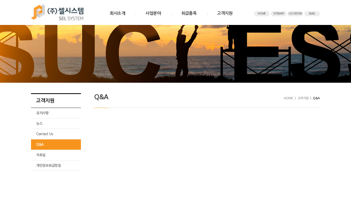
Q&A (40, 144)
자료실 (40, 155)
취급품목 (189, 13)
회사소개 (117, 13)
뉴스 (39, 123)
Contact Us (44, 134)
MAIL (312, 13)
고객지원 (225, 13)
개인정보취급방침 (48, 165)
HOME (262, 13)
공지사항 (42, 113)
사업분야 (153, 13)
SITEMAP (278, 13)
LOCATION (295, 13)
